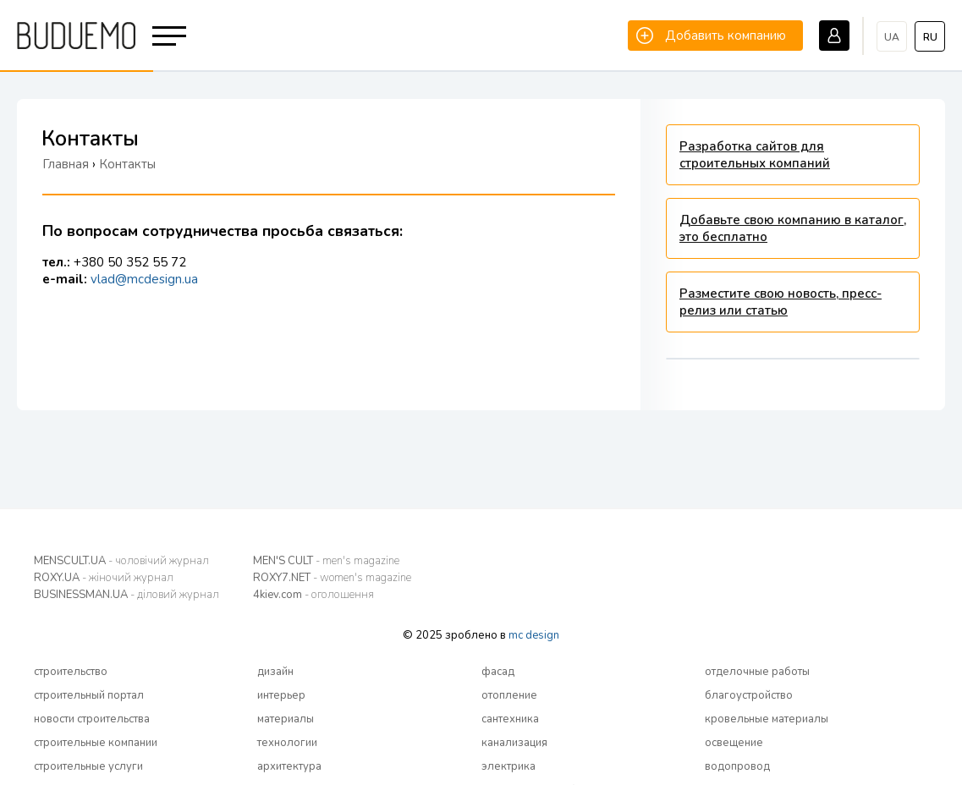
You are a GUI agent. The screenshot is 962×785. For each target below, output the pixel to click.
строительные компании (95, 742)
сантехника (510, 719)
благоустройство (749, 695)
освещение (734, 742)
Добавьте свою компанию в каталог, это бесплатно (792, 228)
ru (930, 37)
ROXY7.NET (332, 577)
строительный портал (89, 695)
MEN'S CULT (326, 560)
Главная (65, 164)
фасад (497, 671)
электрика (508, 766)
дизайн (275, 671)
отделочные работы (757, 671)
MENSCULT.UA (121, 560)
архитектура (289, 766)
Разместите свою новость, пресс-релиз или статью (780, 302)
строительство (70, 671)
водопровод (737, 766)
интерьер (281, 695)
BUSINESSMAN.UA (126, 594)
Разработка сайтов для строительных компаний (754, 155)
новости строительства (92, 719)
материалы (285, 719)
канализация (514, 742)
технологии (287, 742)
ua (891, 37)
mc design (533, 635)
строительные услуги (88, 766)
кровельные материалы (766, 719)
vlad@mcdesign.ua (144, 279)
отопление (509, 695)
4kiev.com (313, 594)
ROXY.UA (103, 577)
